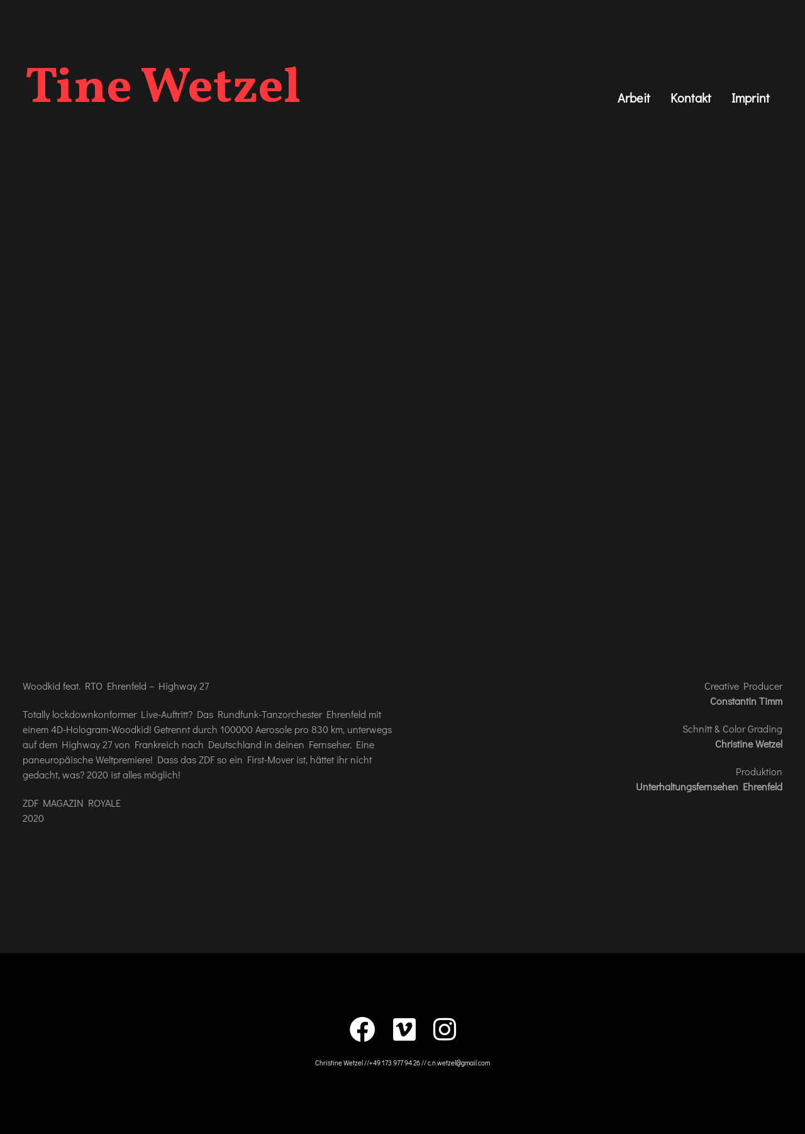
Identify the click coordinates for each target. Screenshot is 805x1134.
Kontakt (690, 97)
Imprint (750, 97)
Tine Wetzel (163, 89)
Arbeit (634, 97)
